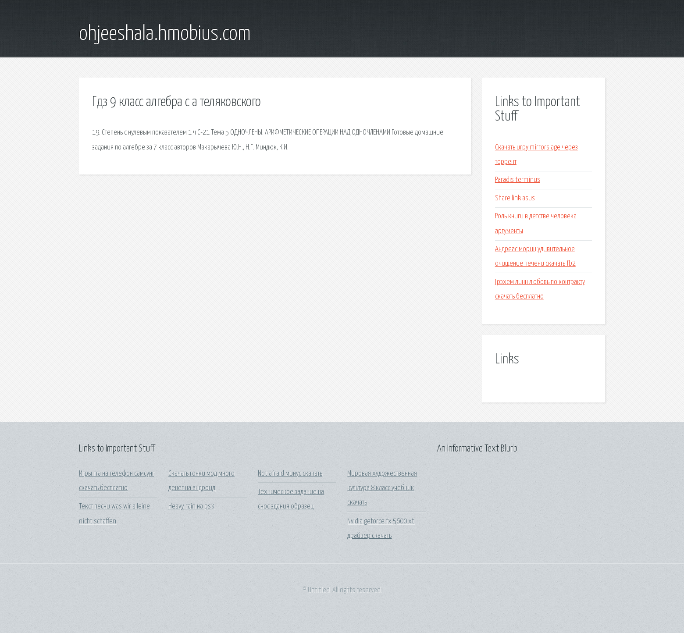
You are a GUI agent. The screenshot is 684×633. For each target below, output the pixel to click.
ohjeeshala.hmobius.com (165, 34)
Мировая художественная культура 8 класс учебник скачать (382, 488)
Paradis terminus (517, 180)
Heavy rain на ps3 (191, 506)
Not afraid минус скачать (290, 473)
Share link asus (515, 198)
